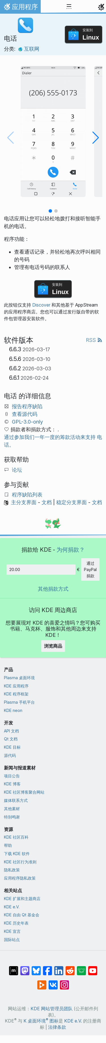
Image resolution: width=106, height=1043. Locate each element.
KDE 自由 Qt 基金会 (21, 914)
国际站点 (12, 939)
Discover (41, 305)
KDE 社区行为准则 (20, 861)
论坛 (17, 470)
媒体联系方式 (16, 800)
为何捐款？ (71, 549)
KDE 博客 (12, 783)
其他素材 (12, 808)
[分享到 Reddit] (70, 967)
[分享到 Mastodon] (24, 967)
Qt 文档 (11, 738)
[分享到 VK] (53, 982)
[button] (50, 211)
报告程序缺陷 (27, 406)
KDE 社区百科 (16, 837)
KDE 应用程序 (16, 685)
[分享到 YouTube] (92, 967)
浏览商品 (53, 646)
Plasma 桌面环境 (19, 677)
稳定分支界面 (71, 502)
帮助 (8, 845)
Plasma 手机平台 (19, 702)
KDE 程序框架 (16, 693)
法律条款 (57, 1027)
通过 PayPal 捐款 (90, 569)
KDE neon (13, 710)
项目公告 (12, 775)
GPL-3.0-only (27, 422)
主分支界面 (23, 502)
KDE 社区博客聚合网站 (24, 792)
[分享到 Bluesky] (36, 967)
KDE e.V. (12, 906)
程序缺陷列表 (27, 495)
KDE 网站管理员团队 (52, 1008)
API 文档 (11, 730)
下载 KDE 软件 (17, 853)
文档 (47, 502)
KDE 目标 (12, 747)
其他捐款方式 (53, 589)
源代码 (10, 755)
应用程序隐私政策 (20, 878)
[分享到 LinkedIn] (58, 967)
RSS (94, 340)
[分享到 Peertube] (41, 982)
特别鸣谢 (12, 816)
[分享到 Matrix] (13, 967)
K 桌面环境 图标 (41, 1021)
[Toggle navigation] (69, 7)
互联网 (28, 49)
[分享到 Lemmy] (81, 967)
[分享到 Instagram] (64, 982)
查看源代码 (24, 414)
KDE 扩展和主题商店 (22, 898)
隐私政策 (12, 869)
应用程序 (20, 8)
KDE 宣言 (12, 931)
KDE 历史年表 (16, 923)
